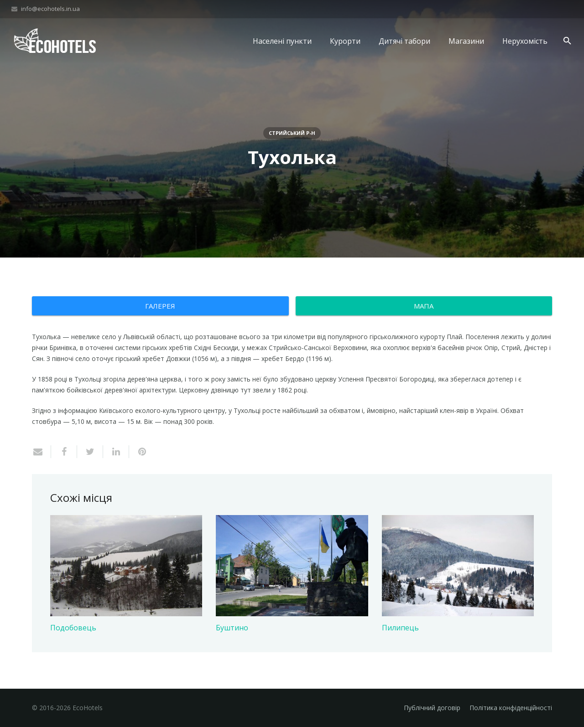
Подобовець (73, 628)
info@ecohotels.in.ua (50, 9)
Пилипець (400, 628)
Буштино (232, 628)
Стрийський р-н (292, 132)
